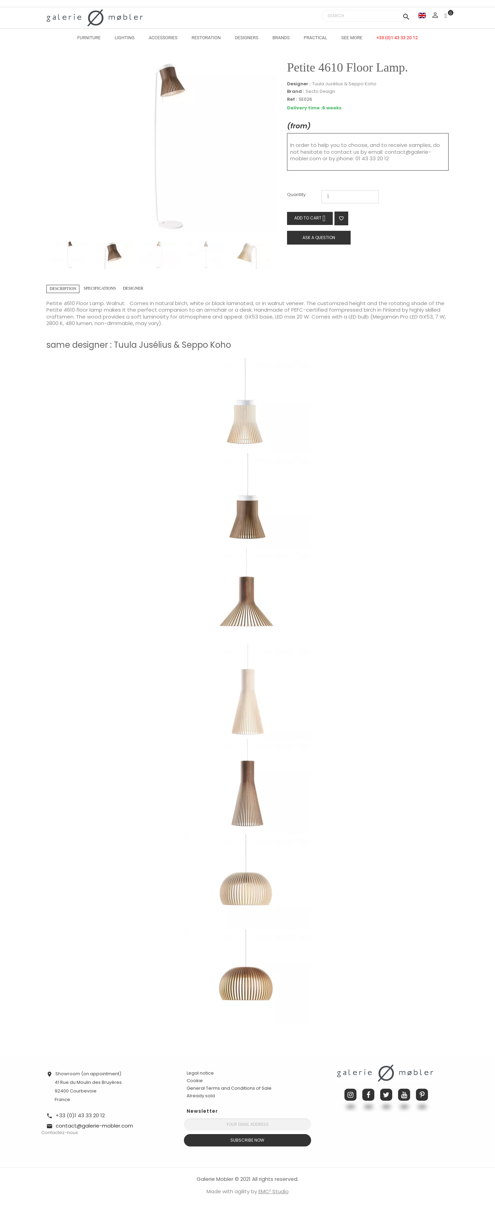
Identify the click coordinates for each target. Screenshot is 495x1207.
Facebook (368, 1095)
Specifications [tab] (100, 288)
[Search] (367, 16)
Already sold (201, 1095)
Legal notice (200, 1073)
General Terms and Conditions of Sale (229, 1088)
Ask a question (318, 237)
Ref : (292, 100)
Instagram (350, 1095)
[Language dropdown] (422, 15)
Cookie (195, 1081)
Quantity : (297, 195)
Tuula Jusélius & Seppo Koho (344, 83)
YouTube (404, 1095)
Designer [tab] (133, 288)
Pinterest (422, 1095)
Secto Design (320, 91)
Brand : (295, 91)
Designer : (298, 84)
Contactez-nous (59, 1132)
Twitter (386, 1095)
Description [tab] (63, 288)
